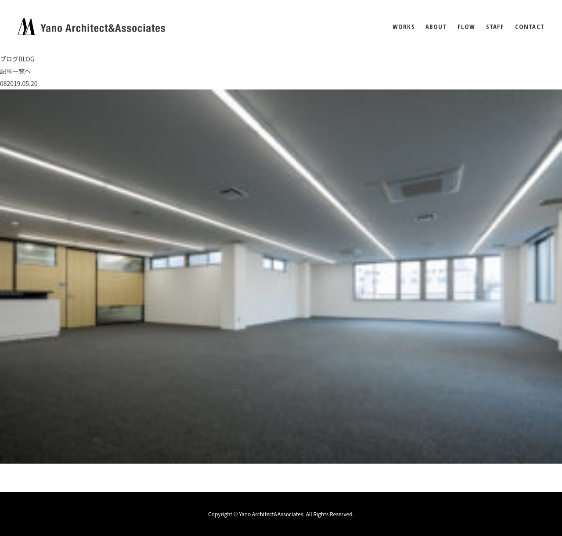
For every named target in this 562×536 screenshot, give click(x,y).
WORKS (404, 26)
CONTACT (529, 26)
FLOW (467, 26)
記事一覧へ (15, 71)
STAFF (495, 26)
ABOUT (436, 26)
